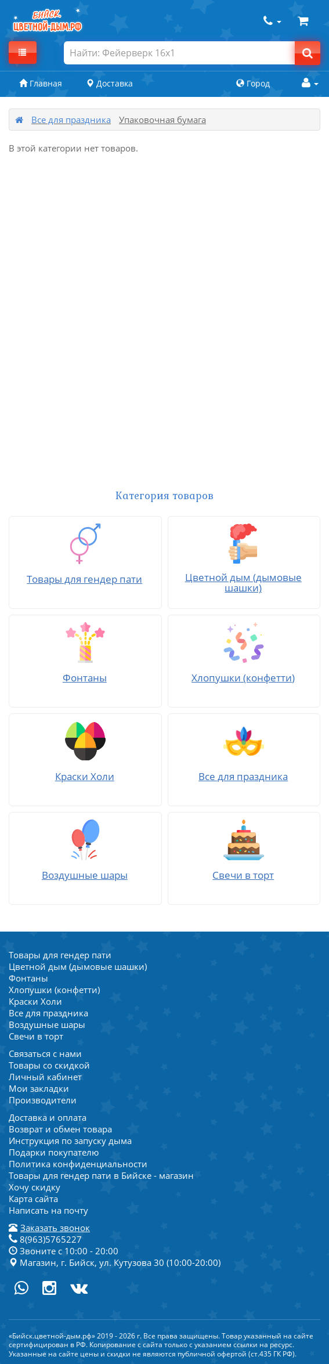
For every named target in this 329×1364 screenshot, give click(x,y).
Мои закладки (39, 1088)
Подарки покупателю (54, 1152)
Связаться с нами (45, 1053)
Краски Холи (35, 1001)
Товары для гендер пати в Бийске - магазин (101, 1175)
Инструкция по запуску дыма (70, 1140)
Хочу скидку (34, 1187)
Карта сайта (33, 1198)
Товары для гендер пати (60, 955)
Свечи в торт (36, 1036)
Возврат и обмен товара (60, 1129)
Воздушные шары (47, 1024)
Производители (43, 1100)
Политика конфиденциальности (78, 1164)
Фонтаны (28, 978)
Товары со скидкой (49, 1065)
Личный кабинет (45, 1076)
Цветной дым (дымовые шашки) (78, 966)
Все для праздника (71, 119)
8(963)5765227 (45, 1239)
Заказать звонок (55, 1227)
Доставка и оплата (47, 1117)
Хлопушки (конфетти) (54, 989)
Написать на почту (48, 1210)
